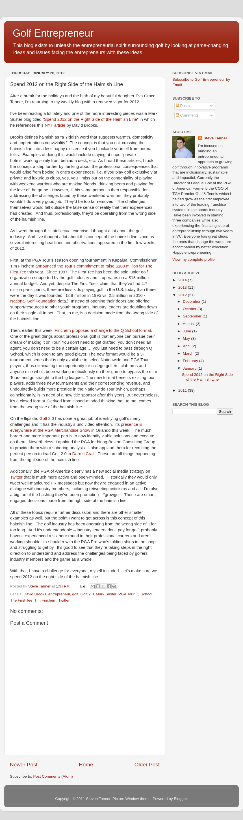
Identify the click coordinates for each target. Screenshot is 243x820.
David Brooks (34, 594)
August (189, 324)
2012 (183, 295)
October (190, 309)
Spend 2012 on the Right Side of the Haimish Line (90, 119)
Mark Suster (106, 594)
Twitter (16, 477)
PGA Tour (126, 594)
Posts (183, 106)
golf (75, 594)
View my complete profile (193, 259)
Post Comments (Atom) (53, 776)
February (191, 361)
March (188, 353)
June (187, 331)
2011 (183, 390)
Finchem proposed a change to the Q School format (103, 330)
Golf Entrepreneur (53, 33)
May (187, 338)
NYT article (55, 125)
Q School (144, 594)
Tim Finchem (45, 600)
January (190, 368)
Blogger (180, 799)
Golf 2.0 (46, 418)
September (193, 316)
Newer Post (24, 765)
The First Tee (21, 600)
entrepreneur (59, 594)
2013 (183, 287)
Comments (187, 115)
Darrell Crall (83, 453)
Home (86, 765)
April (187, 346)
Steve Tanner (215, 138)
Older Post (147, 765)
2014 (183, 280)
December (192, 301)
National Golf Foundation (33, 301)
